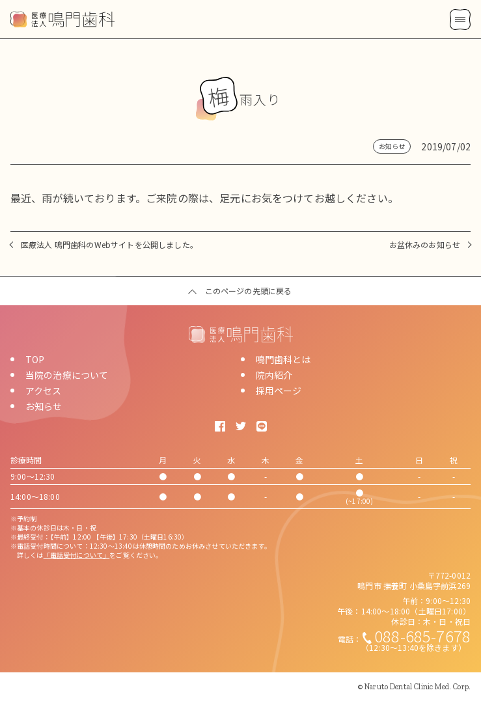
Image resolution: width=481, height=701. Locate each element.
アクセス (43, 390)
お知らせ (43, 406)
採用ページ (279, 390)
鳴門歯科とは (283, 359)
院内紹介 (274, 374)
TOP (34, 359)
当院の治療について (66, 374)
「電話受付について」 (77, 555)
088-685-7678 (422, 635)
